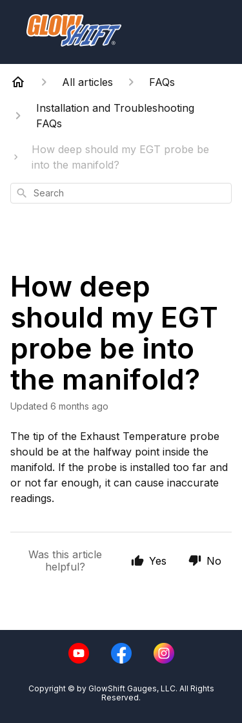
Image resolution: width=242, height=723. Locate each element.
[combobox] (121, 193)
